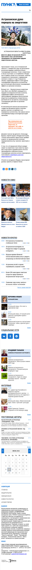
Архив (29, 328)
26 (26, 469)
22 (12, 469)
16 (16, 466)
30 (16, 473)
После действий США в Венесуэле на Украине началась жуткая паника (8, 200)
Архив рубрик (6, 502)
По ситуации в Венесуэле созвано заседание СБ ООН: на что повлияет (22, 200)
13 (5, 466)
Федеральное (6, 493)
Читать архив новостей (24, 287)
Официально (6, 496)
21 (9, 469)
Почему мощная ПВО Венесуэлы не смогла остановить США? (21, 224)
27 (5, 473)
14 (9, 466)
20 (5, 469)
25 (23, 469)
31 (19, 473)
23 (16, 469)
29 (12, 473)
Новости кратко (7, 499)
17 (19, 466)
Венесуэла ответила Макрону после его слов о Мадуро (8, 224)
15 (12, 466)
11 (23, 463)
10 (19, 463)
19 (26, 466)
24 (19, 469)
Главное (4, 490)
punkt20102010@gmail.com (19, 554)
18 (23, 466)
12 (26, 463)
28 (9, 473)
